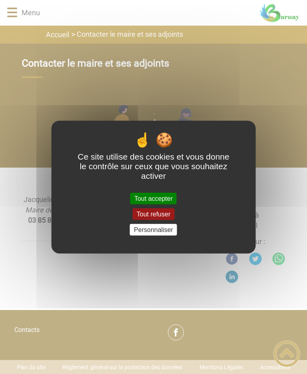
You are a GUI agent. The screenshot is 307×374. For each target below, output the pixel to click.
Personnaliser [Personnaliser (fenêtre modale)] (153, 229)
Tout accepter (153, 198)
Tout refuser (153, 213)
